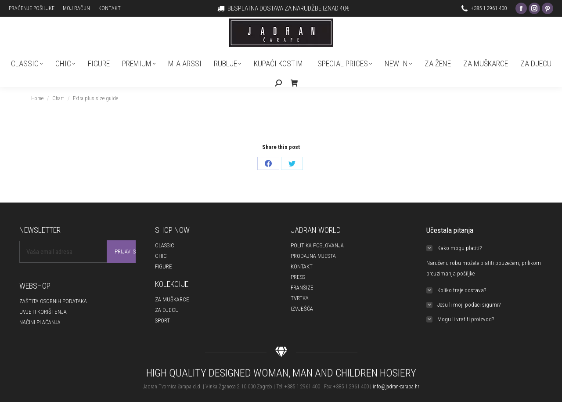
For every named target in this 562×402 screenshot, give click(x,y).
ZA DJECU (167, 310)
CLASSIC (164, 245)
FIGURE (163, 266)
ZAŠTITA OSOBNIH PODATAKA (53, 301)
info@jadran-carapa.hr (396, 387)
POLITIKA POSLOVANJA (317, 245)
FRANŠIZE (302, 287)
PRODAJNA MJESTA (313, 256)
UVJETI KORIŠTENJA (43, 311)
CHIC (161, 256)
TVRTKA (300, 298)
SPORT (162, 320)
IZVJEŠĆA (302, 308)
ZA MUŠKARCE (172, 299)
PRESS (298, 277)
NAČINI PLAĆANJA (40, 322)
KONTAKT (302, 266)
